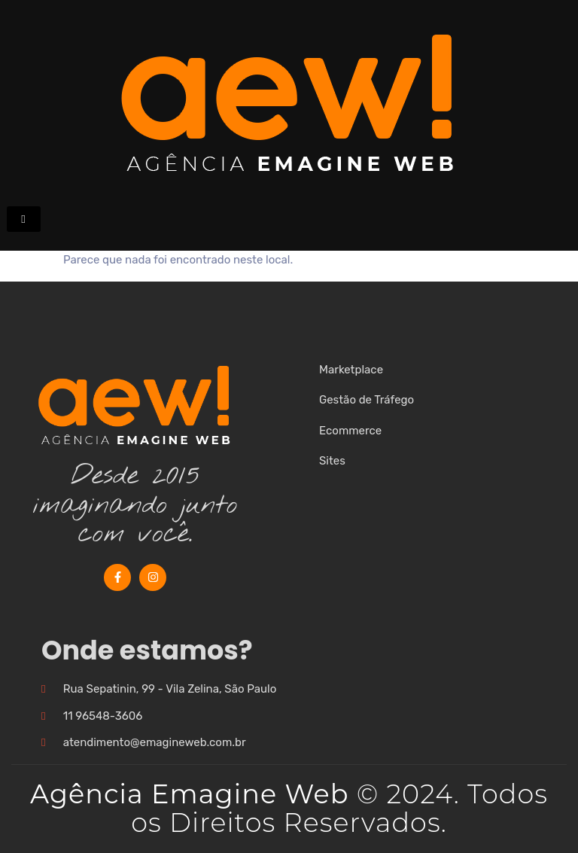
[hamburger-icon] (24, 219)
